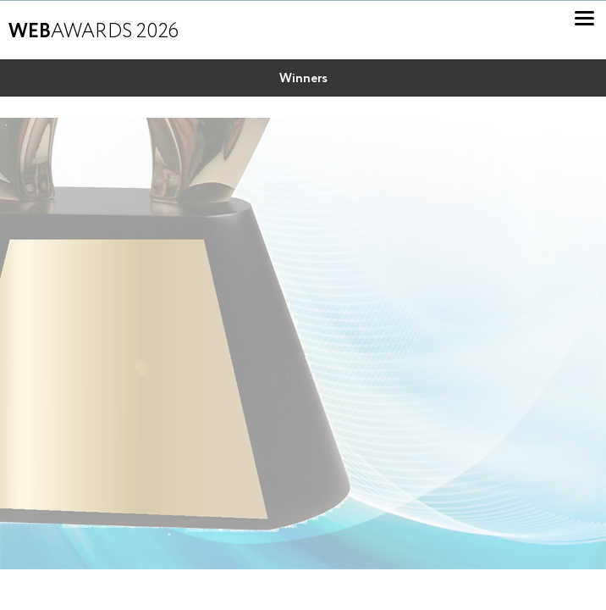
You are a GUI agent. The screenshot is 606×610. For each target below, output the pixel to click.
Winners (303, 78)
